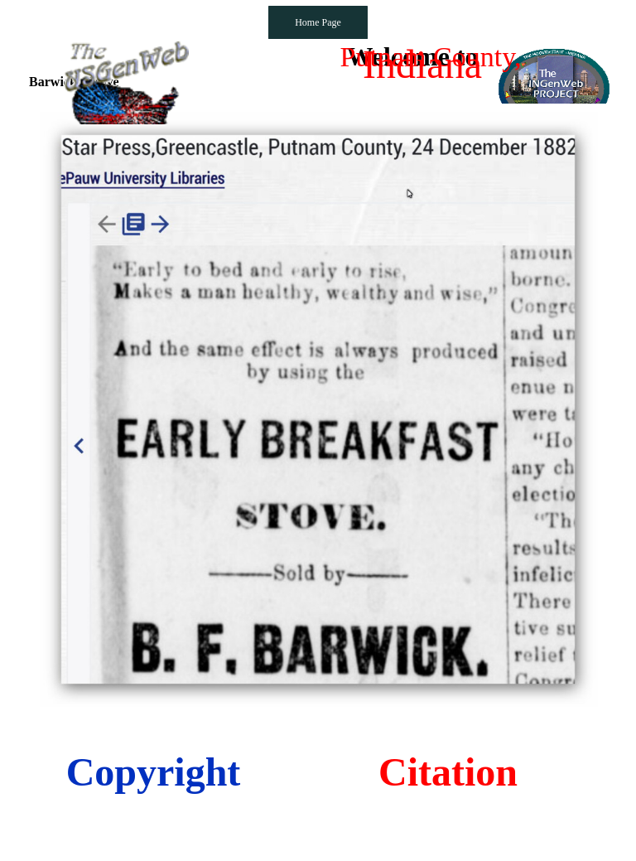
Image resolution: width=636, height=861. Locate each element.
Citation (448, 772)
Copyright (153, 772)
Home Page (318, 22)
